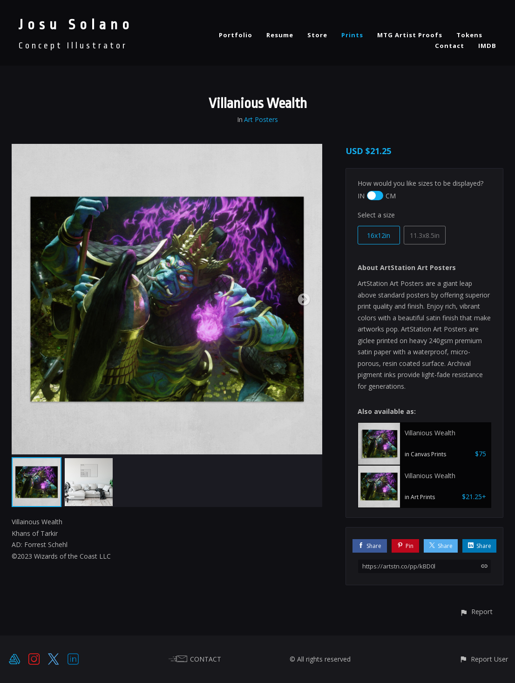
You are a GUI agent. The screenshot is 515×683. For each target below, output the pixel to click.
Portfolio (235, 35)
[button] (476, 611)
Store (317, 35)
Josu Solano (76, 25)
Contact (449, 45)
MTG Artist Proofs (409, 35)
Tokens (469, 35)
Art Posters (261, 119)
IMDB (487, 45)
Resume (279, 35)
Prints (352, 35)
